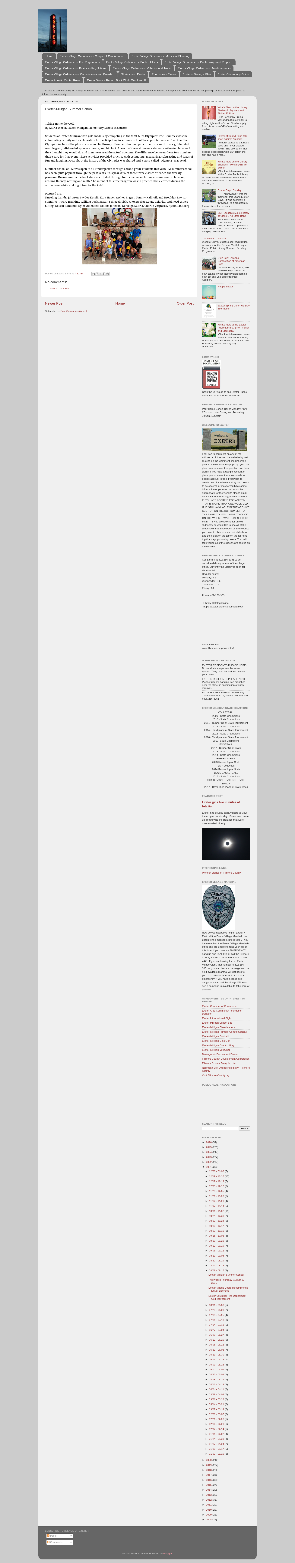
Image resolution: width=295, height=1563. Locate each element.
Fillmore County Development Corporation (225, 1058)
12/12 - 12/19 (217, 1181)
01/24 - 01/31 (217, 1438)
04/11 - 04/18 (217, 1384)
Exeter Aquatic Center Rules (62, 80)
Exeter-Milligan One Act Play (218, 1045)
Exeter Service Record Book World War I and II (116, 80)
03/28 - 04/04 (217, 1394)
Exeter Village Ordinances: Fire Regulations (72, 62)
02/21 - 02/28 (217, 1419)
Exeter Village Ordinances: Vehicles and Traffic (142, 68)
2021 (209, 1167)
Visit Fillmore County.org (216, 1075)
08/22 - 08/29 (217, 1260)
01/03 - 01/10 (217, 1453)
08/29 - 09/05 (217, 1255)
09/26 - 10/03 (217, 1235)
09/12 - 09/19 (217, 1245)
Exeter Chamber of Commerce (219, 1006)
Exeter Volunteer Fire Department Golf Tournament (227, 1297)
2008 (209, 1519)
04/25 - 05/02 (217, 1374)
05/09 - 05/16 (217, 1364)
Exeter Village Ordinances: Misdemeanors (204, 68)
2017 (209, 1474)
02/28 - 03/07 (217, 1414)
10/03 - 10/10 (217, 1230)
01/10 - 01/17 (217, 1448)
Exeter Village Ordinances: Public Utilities (132, 62)
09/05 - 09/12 (217, 1250)
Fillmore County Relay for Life (219, 1063)
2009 (209, 1514)
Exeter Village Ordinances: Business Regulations (75, 68)
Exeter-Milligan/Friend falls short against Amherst (232, 137)
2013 (209, 1494)
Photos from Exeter (164, 74)
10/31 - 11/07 (217, 1211)
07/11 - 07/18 (217, 1320)
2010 (209, 1509)
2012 (209, 1499)
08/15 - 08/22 (217, 1265)
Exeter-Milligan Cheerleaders (218, 1027)
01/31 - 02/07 (217, 1434)
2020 (209, 1460)
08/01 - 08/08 (217, 1305)
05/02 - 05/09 (217, 1369)
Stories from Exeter (133, 74)
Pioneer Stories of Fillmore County (221, 872)
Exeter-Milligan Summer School (226, 1274)
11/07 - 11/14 (217, 1206)
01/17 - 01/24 (217, 1444)
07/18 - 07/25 (217, 1315)
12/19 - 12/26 (217, 1176)
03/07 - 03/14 (217, 1409)
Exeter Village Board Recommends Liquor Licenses (228, 1289)
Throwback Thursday (214, 238)
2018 (209, 1470)
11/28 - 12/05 (217, 1191)
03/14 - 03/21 (217, 1404)
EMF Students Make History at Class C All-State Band (233, 214)
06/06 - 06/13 (217, 1344)
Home (49, 56)
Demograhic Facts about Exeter (220, 1054)
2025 (209, 1147)
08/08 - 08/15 (217, 1270)
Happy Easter (225, 286)
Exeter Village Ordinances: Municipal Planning (160, 56)
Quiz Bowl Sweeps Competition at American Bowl (231, 261)
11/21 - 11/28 (217, 1196)
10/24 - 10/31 (217, 1216)
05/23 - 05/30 (217, 1354)
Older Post (185, 303)
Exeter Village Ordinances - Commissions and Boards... (80, 74)
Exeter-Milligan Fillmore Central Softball (224, 1031)
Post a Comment (59, 288)
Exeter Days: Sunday (229, 190)
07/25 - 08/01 (217, 1310)
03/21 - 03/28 (217, 1399)
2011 (209, 1504)
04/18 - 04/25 (217, 1379)
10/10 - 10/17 (217, 1226)
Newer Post (54, 303)
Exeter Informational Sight (216, 1018)
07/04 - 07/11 (217, 1324)
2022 (209, 1162)
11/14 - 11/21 (217, 1201)
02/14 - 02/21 (217, 1424)
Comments (54, 1542)
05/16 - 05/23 (217, 1359)
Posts (52, 1535)
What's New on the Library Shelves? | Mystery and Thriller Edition (232, 110)
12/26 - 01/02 (217, 1171)
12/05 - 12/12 (217, 1186)
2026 (209, 1142)
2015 (209, 1484)
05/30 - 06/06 (217, 1349)
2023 (209, 1157)
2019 (209, 1465)
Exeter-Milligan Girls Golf (216, 1040)
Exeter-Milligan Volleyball (216, 1049)
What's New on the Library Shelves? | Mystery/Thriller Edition (232, 164)
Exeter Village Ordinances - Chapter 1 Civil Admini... (92, 56)
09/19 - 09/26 (217, 1240)
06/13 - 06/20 (217, 1339)
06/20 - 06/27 (217, 1334)
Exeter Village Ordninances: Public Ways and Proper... (198, 62)
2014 (209, 1489)
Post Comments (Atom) (74, 311)
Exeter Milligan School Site (217, 1022)
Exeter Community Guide (233, 74)
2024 (209, 1152)
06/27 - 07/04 (217, 1330)
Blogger (167, 1553)
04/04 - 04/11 (217, 1389)
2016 (209, 1480)
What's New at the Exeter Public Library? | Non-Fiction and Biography (233, 327)
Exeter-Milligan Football (215, 1036)
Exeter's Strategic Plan (196, 74)
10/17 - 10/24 (217, 1220)
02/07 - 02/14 (217, 1429)
